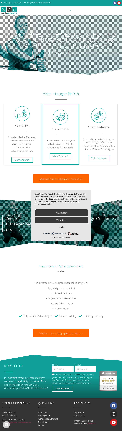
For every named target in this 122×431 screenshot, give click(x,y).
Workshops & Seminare (48, 418)
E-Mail (78, 365)
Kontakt (41, 425)
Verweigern (61, 220)
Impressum (79, 412)
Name (55, 365)
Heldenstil (92, 423)
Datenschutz (79, 415)
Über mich (42, 412)
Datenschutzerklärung (74, 374)
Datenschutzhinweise (64, 237)
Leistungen (44, 415)
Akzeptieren (61, 212)
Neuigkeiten (43, 422)
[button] (70, 11)
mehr (61, 227)
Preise (61, 271)
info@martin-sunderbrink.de (19, 422)
